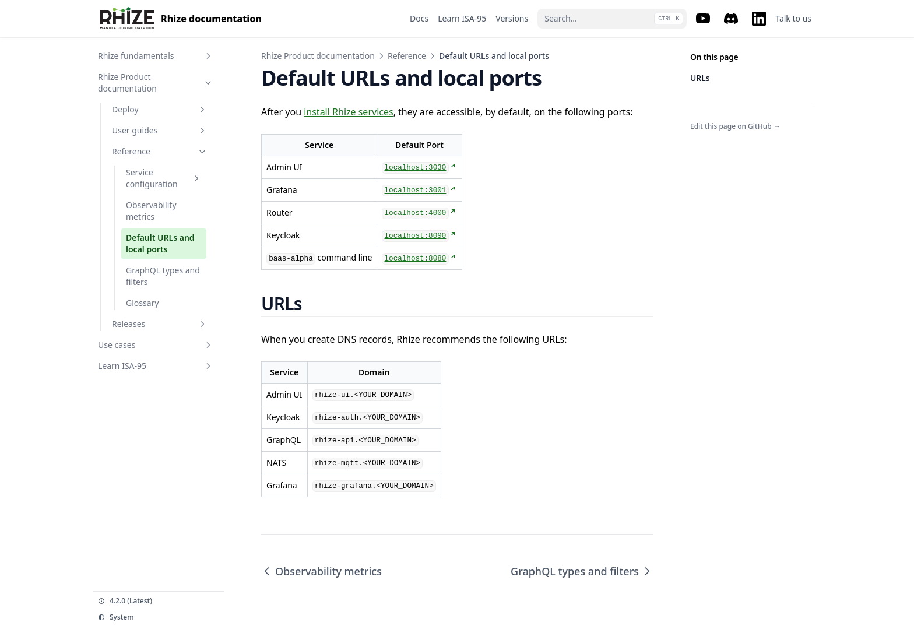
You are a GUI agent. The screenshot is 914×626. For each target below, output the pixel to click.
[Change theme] (158, 617)
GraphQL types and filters (582, 571)
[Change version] (158, 601)
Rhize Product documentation (318, 55)
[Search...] (612, 19)
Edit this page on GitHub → (735, 126)
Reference (407, 55)
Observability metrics (321, 571)
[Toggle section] (208, 56)
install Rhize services (348, 111)
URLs (699, 77)
